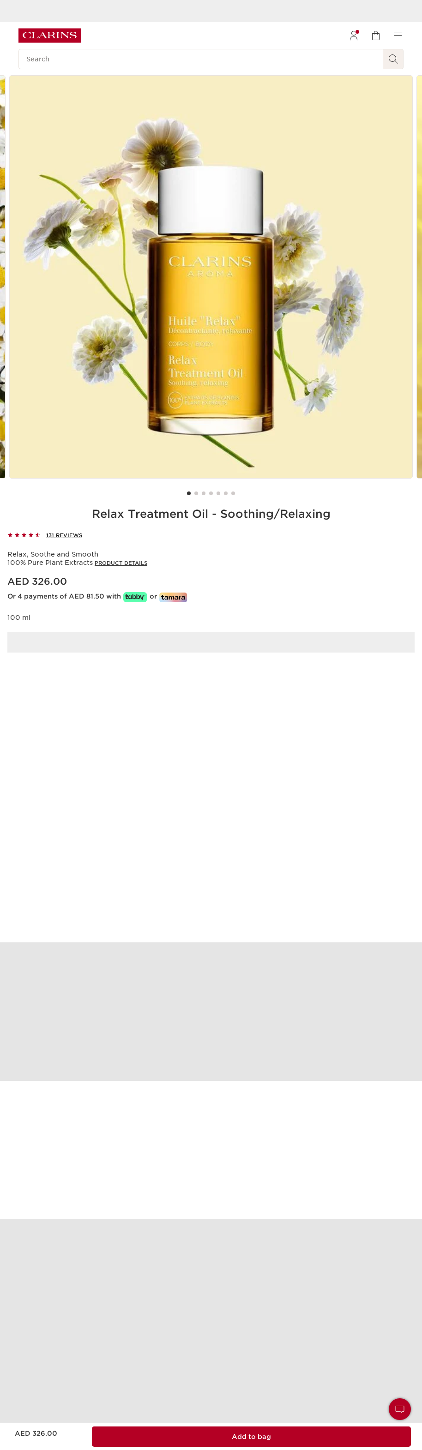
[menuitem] (353, 35)
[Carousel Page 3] (203, 493)
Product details (121, 563)
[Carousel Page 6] (226, 493)
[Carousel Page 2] (196, 493)
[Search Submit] (393, 59)
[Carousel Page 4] (211, 493)
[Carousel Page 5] (218, 493)
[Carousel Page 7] (233, 493)
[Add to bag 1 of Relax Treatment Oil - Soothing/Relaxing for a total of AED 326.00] (251, 1436)
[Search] (200, 59)
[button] (400, 1409)
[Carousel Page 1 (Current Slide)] (189, 493)
